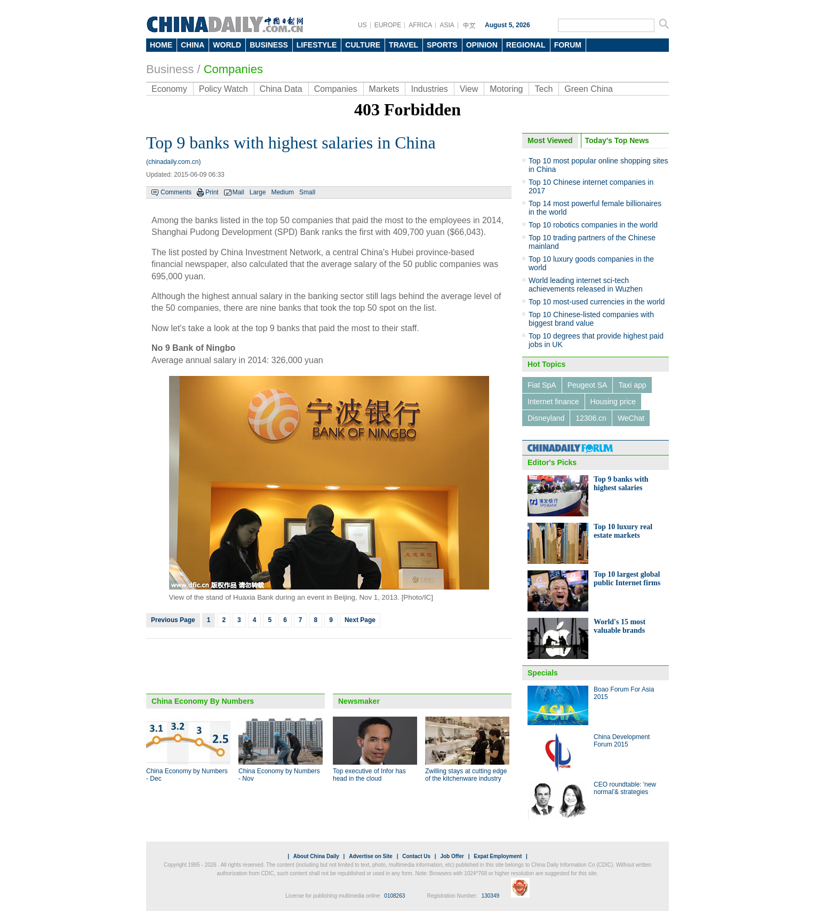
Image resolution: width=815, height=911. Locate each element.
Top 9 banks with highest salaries (621, 483)
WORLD (227, 45)
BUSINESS (269, 45)
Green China (588, 88)
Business (170, 69)
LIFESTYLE (317, 45)
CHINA (192, 45)
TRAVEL (403, 45)
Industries (429, 88)
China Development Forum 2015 (622, 740)
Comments (176, 192)
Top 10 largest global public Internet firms (627, 578)
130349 (490, 896)
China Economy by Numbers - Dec (187, 774)
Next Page (360, 620)
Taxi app (632, 385)
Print (212, 192)
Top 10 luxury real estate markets (623, 531)
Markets (384, 88)
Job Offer (452, 856)
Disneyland (546, 418)
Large (258, 192)
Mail (238, 192)
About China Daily (316, 856)
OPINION (482, 45)
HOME (161, 45)
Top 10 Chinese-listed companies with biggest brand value (591, 318)
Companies (233, 69)
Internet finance (553, 401)
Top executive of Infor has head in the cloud (369, 774)
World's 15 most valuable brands (619, 626)
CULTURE (362, 45)
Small (307, 192)
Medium (282, 192)
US (362, 25)
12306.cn (591, 418)
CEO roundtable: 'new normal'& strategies (625, 788)
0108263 (394, 896)
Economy (169, 88)
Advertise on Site (371, 856)
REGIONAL (526, 45)
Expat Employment (498, 856)
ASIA (447, 25)
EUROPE (388, 25)
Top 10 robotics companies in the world (593, 225)
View (469, 88)
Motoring (506, 88)
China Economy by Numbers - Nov (279, 774)
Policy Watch (223, 88)
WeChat (631, 418)
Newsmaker (359, 701)
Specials (543, 673)
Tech (543, 88)
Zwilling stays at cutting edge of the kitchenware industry (466, 774)
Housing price (613, 401)
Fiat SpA (542, 385)
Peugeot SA (588, 385)
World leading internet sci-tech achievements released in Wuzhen (586, 284)
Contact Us (416, 856)
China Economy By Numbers (202, 701)
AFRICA (420, 25)
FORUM (567, 45)
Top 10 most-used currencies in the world (597, 301)
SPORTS (442, 45)
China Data (281, 88)
